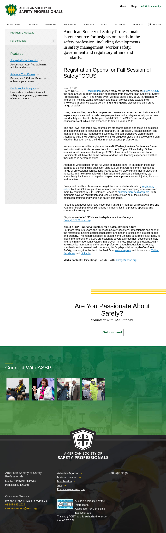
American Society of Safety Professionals (34, 10)
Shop (133, 6)
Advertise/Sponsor (68, 473)
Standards (50, 25)
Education (32, 25)
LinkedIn (86, 253)
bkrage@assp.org (126, 260)
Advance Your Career (22, 74)
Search (157, 25)
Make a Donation (67, 477)
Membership (13, 25)
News (104, 25)
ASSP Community (151, 6)
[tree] (31, 37)
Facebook (69, 253)
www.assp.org (123, 250)
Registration (94, 91)
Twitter (155, 250)
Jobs (59, 485)
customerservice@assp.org (133, 192)
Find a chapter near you (71, 489)
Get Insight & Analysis (23, 88)
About (122, 6)
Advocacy (89, 25)
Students (138, 25)
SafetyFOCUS (150, 91)
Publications (70, 25)
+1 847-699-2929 (15, 504)
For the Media (18, 40)
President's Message (22, 32)
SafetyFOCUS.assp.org (77, 220)
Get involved (112, 332)
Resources (120, 25)
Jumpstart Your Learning (24, 60)
